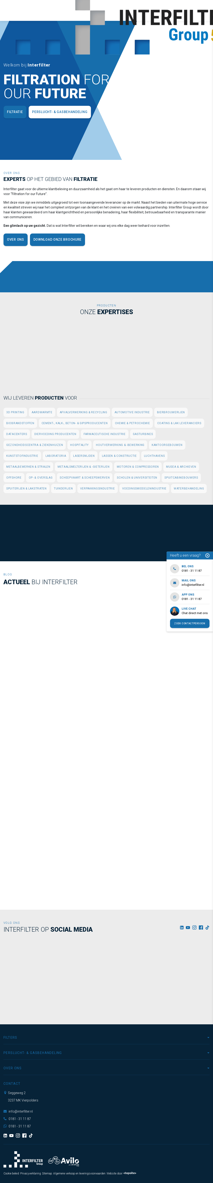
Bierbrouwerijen (171, 412)
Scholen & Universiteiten (137, 477)
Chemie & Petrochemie (132, 423)
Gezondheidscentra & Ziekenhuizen (34, 445)
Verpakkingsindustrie (97, 488)
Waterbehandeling (189, 488)
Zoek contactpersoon (189, 623)
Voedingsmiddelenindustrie (144, 488)
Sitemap (47, 1173)
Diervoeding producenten (55, 434)
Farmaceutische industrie (105, 434)
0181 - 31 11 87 (17, 1119)
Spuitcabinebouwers (181, 477)
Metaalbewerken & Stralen (28, 466)
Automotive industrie (132, 412)
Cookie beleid (11, 1173)
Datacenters (16, 434)
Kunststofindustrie (22, 455)
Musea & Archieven (181, 466)
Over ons (15, 239)
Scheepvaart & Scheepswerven (85, 477)
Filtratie (15, 112)
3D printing (15, 412)
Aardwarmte (42, 412)
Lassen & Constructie (119, 455)
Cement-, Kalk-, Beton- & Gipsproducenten (75, 423)
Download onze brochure (57, 239)
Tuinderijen (63, 488)
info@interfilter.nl (18, 1111)
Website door (121, 1173)
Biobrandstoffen (20, 423)
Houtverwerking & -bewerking (120, 445)
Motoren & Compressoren (138, 466)
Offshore (14, 477)
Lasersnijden (84, 455)
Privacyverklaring (30, 1173)
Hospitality (79, 445)
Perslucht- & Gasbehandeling (59, 112)
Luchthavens (154, 455)
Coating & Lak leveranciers (179, 423)
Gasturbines (143, 434)
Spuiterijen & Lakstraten (26, 488)
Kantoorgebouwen (167, 445)
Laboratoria (56, 455)
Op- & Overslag (41, 477)
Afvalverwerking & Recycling (83, 412)
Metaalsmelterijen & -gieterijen (84, 466)
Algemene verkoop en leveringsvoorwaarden (79, 1173)
